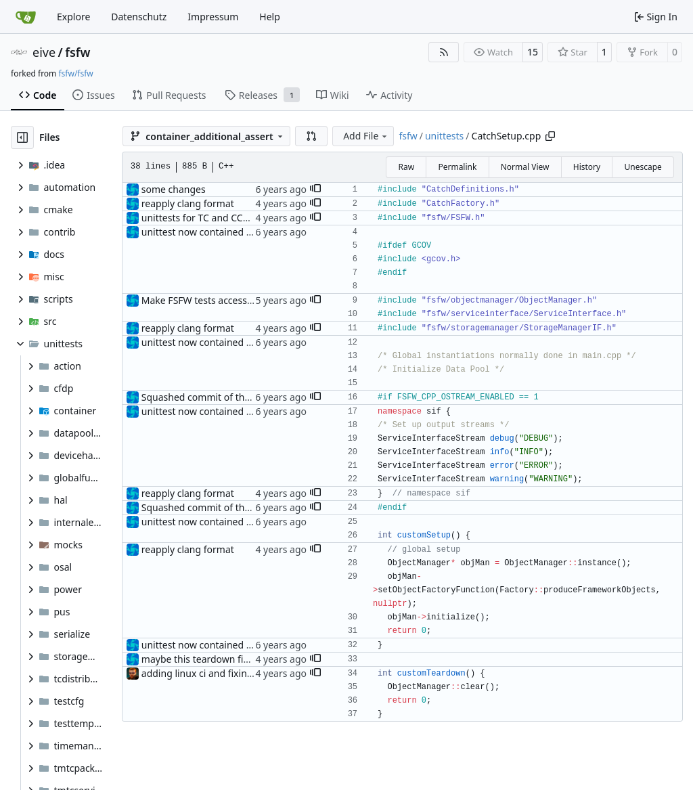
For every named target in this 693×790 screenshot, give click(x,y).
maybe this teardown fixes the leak (218, 659)
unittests (444, 135)
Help (269, 16)
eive (43, 52)
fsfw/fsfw (75, 73)
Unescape (642, 167)
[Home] (26, 17)
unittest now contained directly (210, 231)
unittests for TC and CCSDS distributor (225, 217)
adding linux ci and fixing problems (219, 673)
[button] (311, 136)
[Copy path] (550, 136)
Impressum (212, 16)
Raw (406, 167)
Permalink (457, 167)
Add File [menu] (366, 135)
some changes (173, 189)
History (586, 167)
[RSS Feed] (444, 52)
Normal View (525, 167)
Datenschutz (138, 16)
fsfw (77, 52)
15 (532, 51)
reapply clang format (187, 203)
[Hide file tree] (22, 137)
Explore (73, 16)
